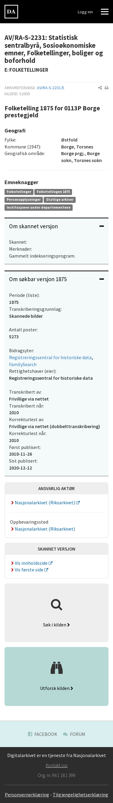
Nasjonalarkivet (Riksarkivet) (43, 502)
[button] (100, 87)
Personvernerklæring (27, 795)
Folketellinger (19, 191)
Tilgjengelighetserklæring (80, 795)
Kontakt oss (56, 765)
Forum (74, 734)
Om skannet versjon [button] (56, 226)
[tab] (56, 226)
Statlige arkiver (60, 199)
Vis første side (27, 570)
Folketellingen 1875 (53, 191)
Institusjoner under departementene (39, 207)
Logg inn (85, 12)
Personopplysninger (24, 199)
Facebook (42, 734)
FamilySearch (22, 364)
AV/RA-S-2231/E (50, 87)
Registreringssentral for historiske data (50, 357)
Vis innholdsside (29, 563)
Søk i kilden (56, 625)
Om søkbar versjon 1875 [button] (56, 279)
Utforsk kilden (56, 688)
